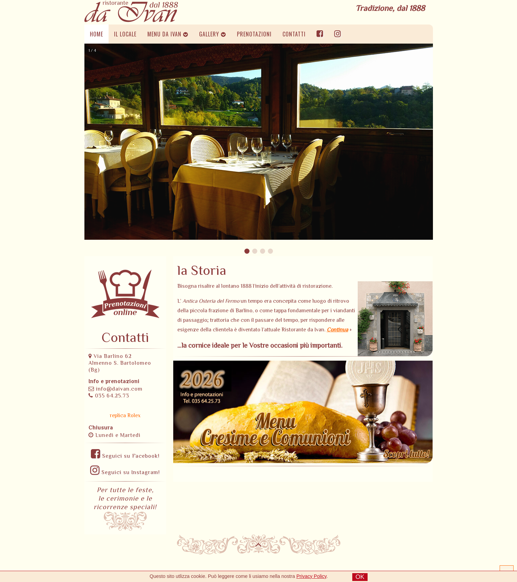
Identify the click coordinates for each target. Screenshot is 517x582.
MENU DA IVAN (167, 34)
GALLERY (212, 34)
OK (359, 576)
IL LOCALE (125, 34)
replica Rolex (125, 415)
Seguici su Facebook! (125, 456)
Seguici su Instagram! (125, 472)
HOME (96, 34)
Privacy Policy (311, 576)
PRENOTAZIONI (254, 34)
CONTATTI (294, 34)
